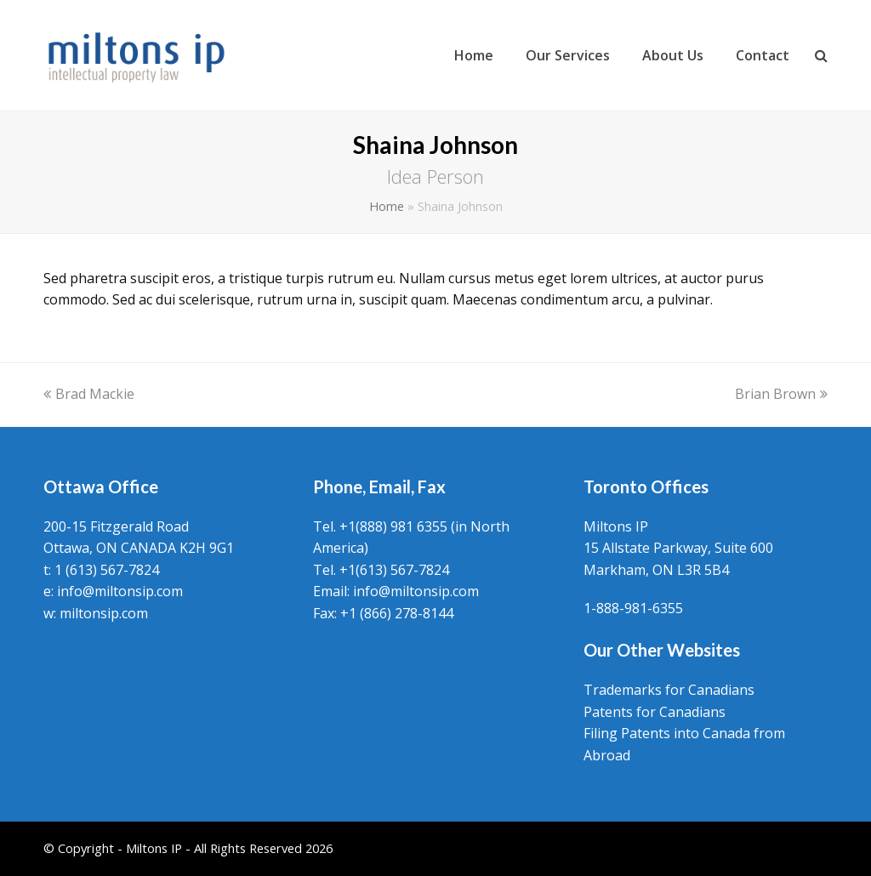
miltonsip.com (104, 613)
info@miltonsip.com (120, 591)
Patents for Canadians (655, 712)
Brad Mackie (88, 393)
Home (386, 206)
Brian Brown (781, 393)
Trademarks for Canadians (669, 689)
